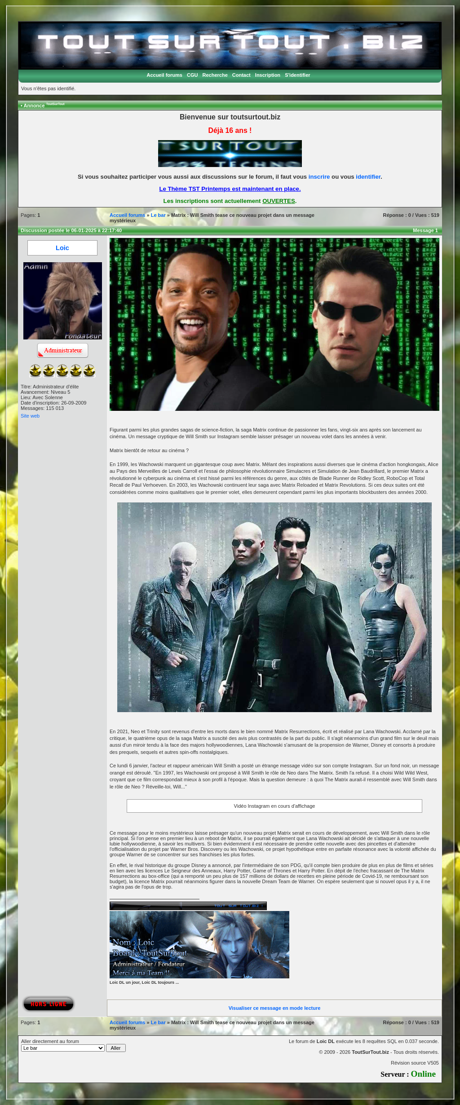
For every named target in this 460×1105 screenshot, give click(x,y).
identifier (368, 176)
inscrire (319, 176)
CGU (192, 75)
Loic (62, 247)
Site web (30, 415)
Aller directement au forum (73, 1045)
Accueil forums (164, 75)
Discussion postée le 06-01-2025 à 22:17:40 (71, 230)
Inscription (267, 75)
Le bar (158, 215)
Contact (241, 75)
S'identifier (297, 75)
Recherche (215, 75)
